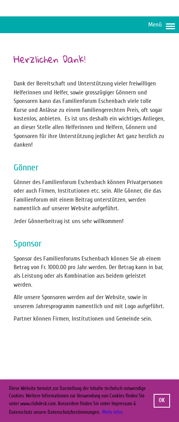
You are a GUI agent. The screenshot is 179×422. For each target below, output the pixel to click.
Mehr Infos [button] (112, 412)
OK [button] (162, 400)
